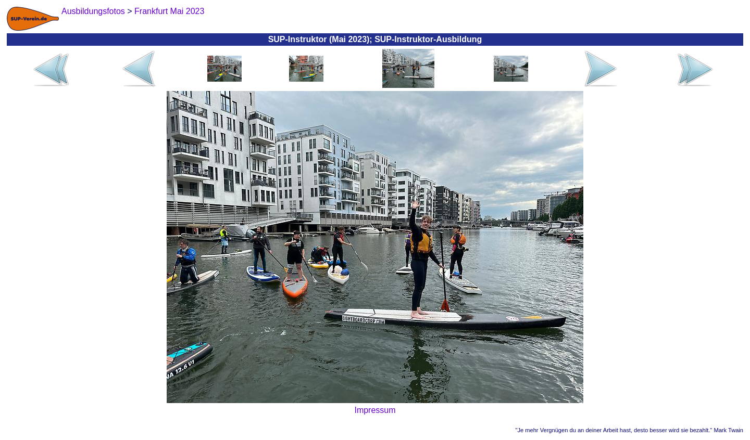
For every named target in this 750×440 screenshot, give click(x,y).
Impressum (374, 410)
